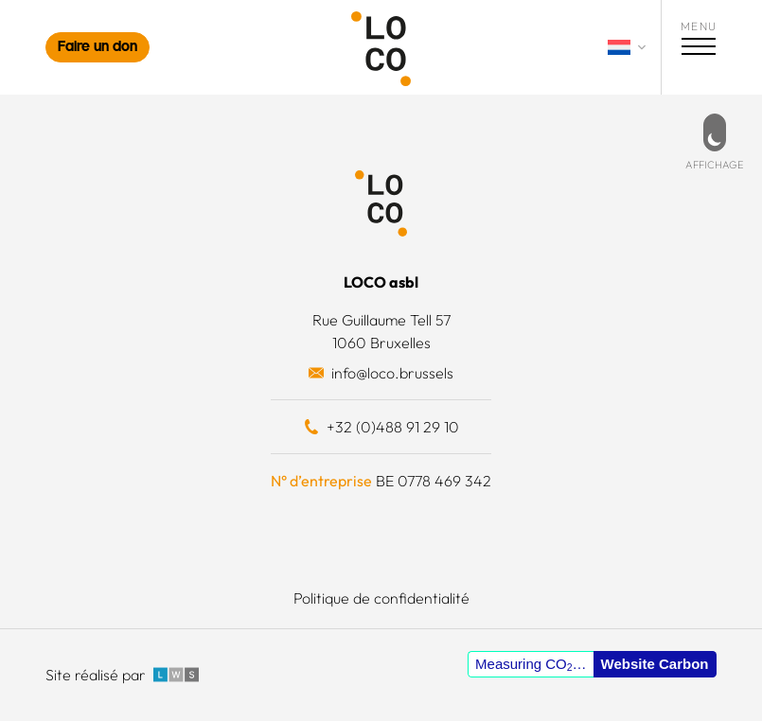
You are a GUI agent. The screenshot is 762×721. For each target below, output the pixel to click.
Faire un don (97, 48)
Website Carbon (655, 664)
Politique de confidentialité (381, 598)
